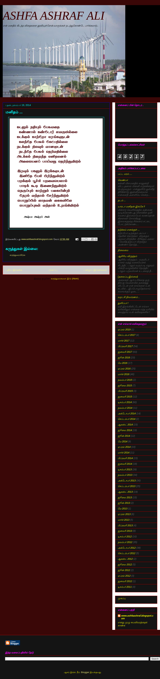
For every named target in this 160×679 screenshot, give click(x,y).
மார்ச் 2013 (123, 519)
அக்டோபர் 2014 (127, 413)
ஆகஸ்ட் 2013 (125, 491)
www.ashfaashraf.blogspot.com (137, 617)
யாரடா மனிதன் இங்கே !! (131, 206)
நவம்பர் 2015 (125, 379)
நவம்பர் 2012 (125, 542)
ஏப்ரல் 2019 (124, 329)
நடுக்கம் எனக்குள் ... (129, 229)
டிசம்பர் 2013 (125, 469)
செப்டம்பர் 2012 (126, 553)
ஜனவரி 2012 (125, 581)
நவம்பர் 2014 (125, 407)
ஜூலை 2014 (125, 430)
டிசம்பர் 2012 (125, 536)
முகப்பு (53, 269)
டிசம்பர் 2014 (125, 402)
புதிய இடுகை (13, 269)
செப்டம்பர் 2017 (126, 335)
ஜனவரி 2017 (125, 352)
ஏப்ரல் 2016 (124, 368)
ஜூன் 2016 (124, 357)
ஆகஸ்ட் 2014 (125, 424)
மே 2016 (122, 363)
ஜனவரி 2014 (125, 463)
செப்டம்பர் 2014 (126, 419)
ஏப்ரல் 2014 (124, 447)
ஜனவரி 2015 (125, 396)
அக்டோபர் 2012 (127, 547)
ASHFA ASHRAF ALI (55, 15)
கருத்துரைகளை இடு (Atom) (65, 278)
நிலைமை (123, 250)
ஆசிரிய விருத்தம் (127, 256)
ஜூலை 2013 (125, 497)
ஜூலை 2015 (125, 385)
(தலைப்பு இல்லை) (128, 276)
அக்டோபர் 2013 (127, 480)
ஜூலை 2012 (125, 564)
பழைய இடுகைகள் (95, 269)
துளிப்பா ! (123, 303)
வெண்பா (123, 180)
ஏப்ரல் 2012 (124, 575)
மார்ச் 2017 (123, 340)
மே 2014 (122, 441)
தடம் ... (122, 200)
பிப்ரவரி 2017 (125, 346)
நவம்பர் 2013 (125, 475)
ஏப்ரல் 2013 (124, 514)
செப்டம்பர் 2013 (126, 486)
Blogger (85, 672)
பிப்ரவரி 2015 (125, 391)
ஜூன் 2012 (124, 570)
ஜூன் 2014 (124, 435)
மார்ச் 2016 (123, 374)
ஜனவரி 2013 (125, 531)
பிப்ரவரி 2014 (125, 458)
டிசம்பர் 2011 (125, 586)
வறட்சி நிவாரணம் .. (129, 297)
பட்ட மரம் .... (125, 174)
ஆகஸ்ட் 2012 (125, 559)
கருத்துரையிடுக (17, 255)
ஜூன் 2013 (124, 503)
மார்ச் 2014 (123, 452)
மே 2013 (122, 508)
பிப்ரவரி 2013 (125, 525)
